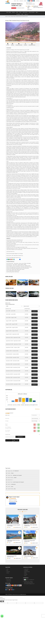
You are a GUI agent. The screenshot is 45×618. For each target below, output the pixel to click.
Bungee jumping (27, 571)
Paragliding (26, 570)
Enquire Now (34, 311)
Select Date (7, 415)
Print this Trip (9, 440)
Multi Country (25, 12)
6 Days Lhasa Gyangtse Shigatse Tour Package (14, 253)
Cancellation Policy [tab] (32, 44)
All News (25, 0)
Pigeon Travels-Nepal (14, 496)
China (20, 12)
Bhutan (13, 12)
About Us (26, 14)
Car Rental (18, 14)
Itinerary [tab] (12, 44)
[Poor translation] (2, 601)
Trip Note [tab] (25, 44)
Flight (37, 12)
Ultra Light (25, 574)
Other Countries (31, 12)
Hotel (22, 14)
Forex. (18, 0)
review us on (12, 503)
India (17, 12)
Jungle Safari (26, 569)
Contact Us (21, 0)
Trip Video (16, 440)
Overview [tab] (7, 44)
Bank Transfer (8, 579)
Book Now (10, 436)
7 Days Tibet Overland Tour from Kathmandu (14, 249)
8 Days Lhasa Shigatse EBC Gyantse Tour (13, 257)
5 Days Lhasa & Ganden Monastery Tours (12, 556)
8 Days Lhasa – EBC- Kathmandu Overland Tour (14, 255)
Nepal (10, 12)
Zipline (25, 575)
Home (15, 0)
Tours (9, 16)
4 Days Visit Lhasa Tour (10, 251)
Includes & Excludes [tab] (19, 44)
